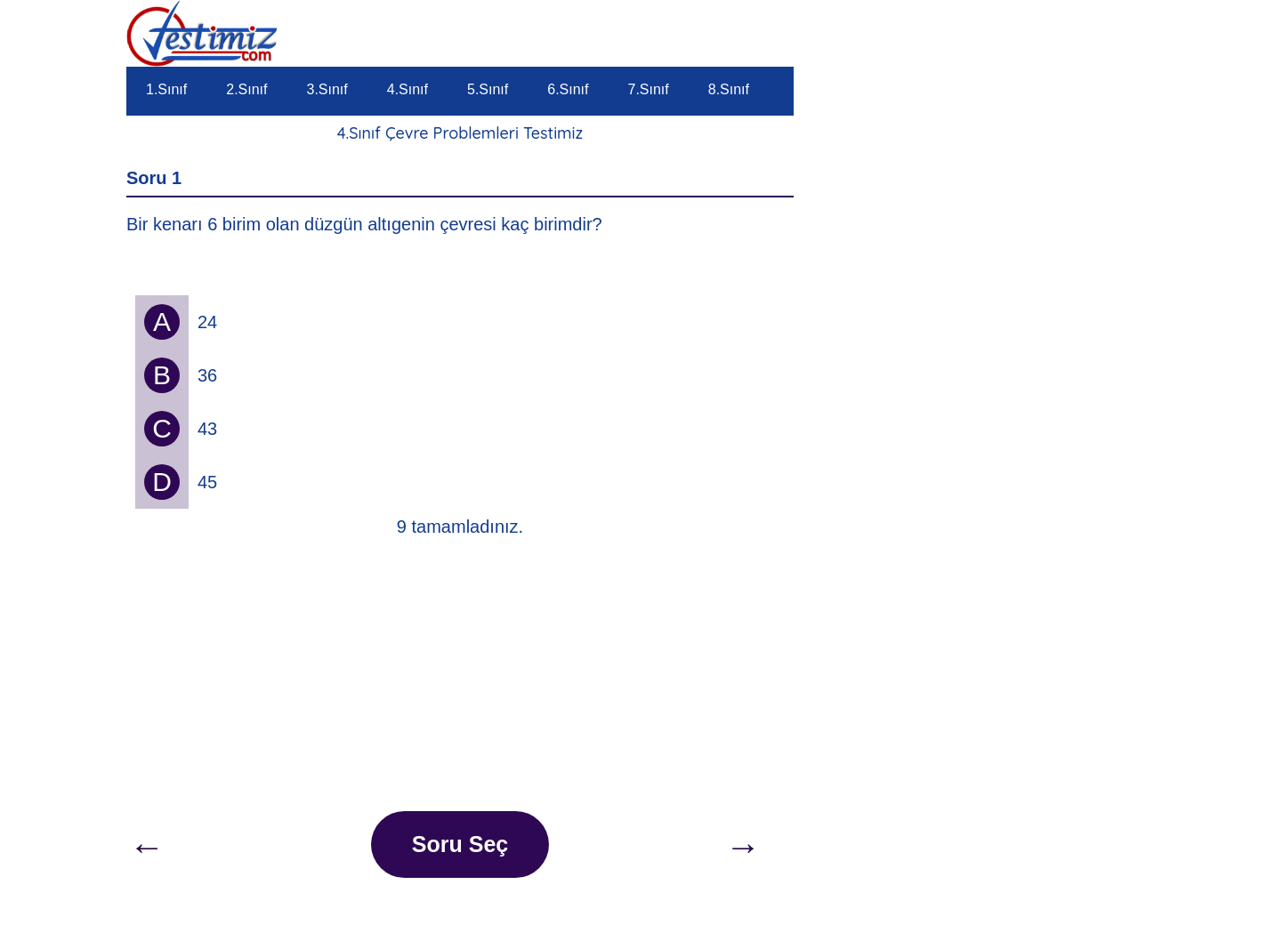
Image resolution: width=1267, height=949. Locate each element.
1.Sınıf (166, 89)
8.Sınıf (728, 89)
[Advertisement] (460, 677)
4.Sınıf (407, 89)
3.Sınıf (327, 89)
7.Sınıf (648, 89)
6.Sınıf (567, 89)
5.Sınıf (487, 89)
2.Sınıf (246, 89)
